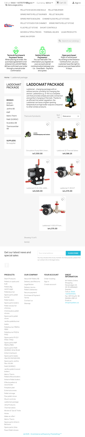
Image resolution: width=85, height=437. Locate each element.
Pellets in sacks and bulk (33, 10)
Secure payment (30, 292)
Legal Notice (29, 284)
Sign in (46, 281)
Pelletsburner (55, 10)
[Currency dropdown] (49, 3)
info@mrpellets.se (72, 303)
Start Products (10, 279)
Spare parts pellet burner (33, 14)
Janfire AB (11, 109)
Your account (51, 275)
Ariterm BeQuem (10, 104)
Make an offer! (27, 36)
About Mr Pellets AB (31, 279)
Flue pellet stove (29, 27)
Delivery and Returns (32, 281)
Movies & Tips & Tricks (30, 32)
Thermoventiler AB (13, 127)
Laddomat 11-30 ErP (67, 188)
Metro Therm (12, 116)
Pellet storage (9, 393)
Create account (50, 284)
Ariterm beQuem (10, 353)
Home (6, 413)
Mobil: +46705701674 (20, 3)
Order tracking (49, 279)
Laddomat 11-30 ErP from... (52, 225)
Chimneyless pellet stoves (55, 19)
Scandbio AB (12, 123)
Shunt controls (48, 27)
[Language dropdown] (30, 3)
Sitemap (27, 303)
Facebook (7, 265)
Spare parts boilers (30, 19)
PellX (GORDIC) (12, 119)
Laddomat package (14, 86)
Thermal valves (51, 32)
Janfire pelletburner (11, 321)
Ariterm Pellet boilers (12, 379)
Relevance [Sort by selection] (71, 116)
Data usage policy (15, 5)
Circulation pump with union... (37, 150)
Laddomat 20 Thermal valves (67, 150)
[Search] (69, 41)
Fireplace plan (9, 388)
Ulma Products (69, 32)
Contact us (28, 300)
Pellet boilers (56, 14)
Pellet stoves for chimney (33, 23)
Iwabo (6, 324)
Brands (10, 100)
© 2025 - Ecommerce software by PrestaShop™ (42, 434)
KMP (8, 112)
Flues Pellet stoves (11, 430)
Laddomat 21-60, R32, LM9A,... (37, 188)
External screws (10, 390)
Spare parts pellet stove (61, 23)
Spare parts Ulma (10, 427)
